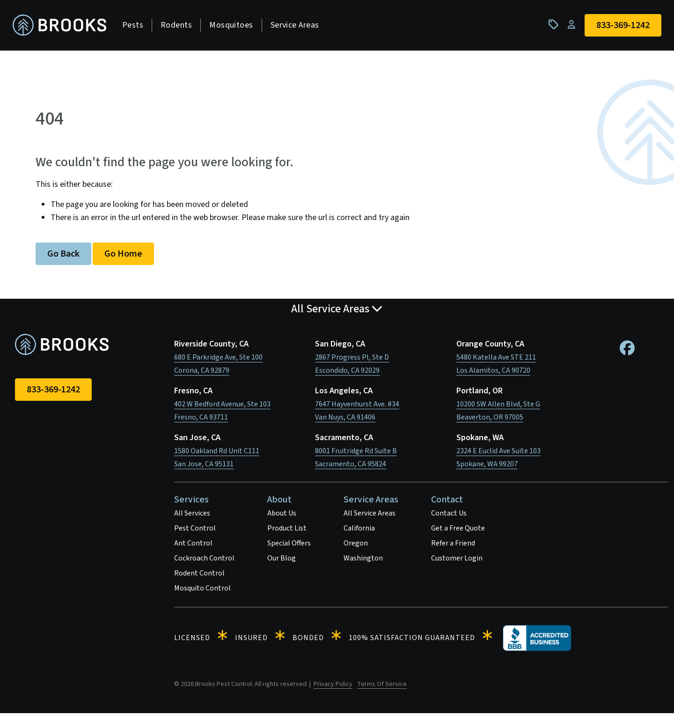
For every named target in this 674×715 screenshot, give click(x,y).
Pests (135, 26)
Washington (363, 560)
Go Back (63, 255)
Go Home (123, 255)
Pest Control (195, 530)
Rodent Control (199, 575)
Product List (287, 530)
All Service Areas (370, 515)
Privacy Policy (333, 686)
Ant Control (193, 545)
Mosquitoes (234, 26)
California (359, 530)
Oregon (356, 545)
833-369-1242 (53, 391)
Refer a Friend (453, 545)
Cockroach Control (204, 560)
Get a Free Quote (458, 530)
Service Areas (297, 26)
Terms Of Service (382, 686)
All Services (192, 515)
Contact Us (449, 515)
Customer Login (457, 560)
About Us (281, 515)
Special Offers (289, 545)
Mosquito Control (202, 590)
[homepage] (62, 26)
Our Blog (281, 560)
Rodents (178, 26)
